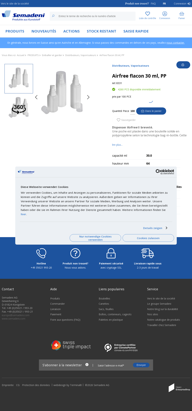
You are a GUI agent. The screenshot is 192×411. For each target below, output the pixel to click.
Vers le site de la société (15, 3)
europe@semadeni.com (15, 315)
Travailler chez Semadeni (161, 325)
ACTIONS (71, 31)
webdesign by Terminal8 (67, 385)
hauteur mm (120, 163)
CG (18, 385)
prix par (116, 96)
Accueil (20, 55)
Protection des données (36, 385)
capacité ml (119, 156)
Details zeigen (152, 228)
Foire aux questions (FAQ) (65, 319)
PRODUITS (14, 31)
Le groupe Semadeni (159, 303)
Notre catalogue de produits (163, 319)
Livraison (55, 309)
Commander (57, 303)
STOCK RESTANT (101, 31)
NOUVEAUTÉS (43, 31)
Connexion (180, 3)
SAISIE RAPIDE (136, 31)
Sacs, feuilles (106, 309)
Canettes (104, 303)
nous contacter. (176, 42)
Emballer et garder (52, 55)
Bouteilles (104, 298)
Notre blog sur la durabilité (162, 309)
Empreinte (8, 385)
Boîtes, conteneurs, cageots (115, 314)
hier (23, 214)
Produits (55, 298)
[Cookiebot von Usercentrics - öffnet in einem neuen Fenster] (158, 172)
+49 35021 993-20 (41, 267)
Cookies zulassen (148, 238)
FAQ (153, 3)
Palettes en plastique (111, 319)
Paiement (55, 314)
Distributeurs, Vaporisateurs (80, 55)
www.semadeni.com (13, 318)
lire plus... (117, 144)
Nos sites (152, 314)
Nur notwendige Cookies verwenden (95, 238)
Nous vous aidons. (75, 267)
